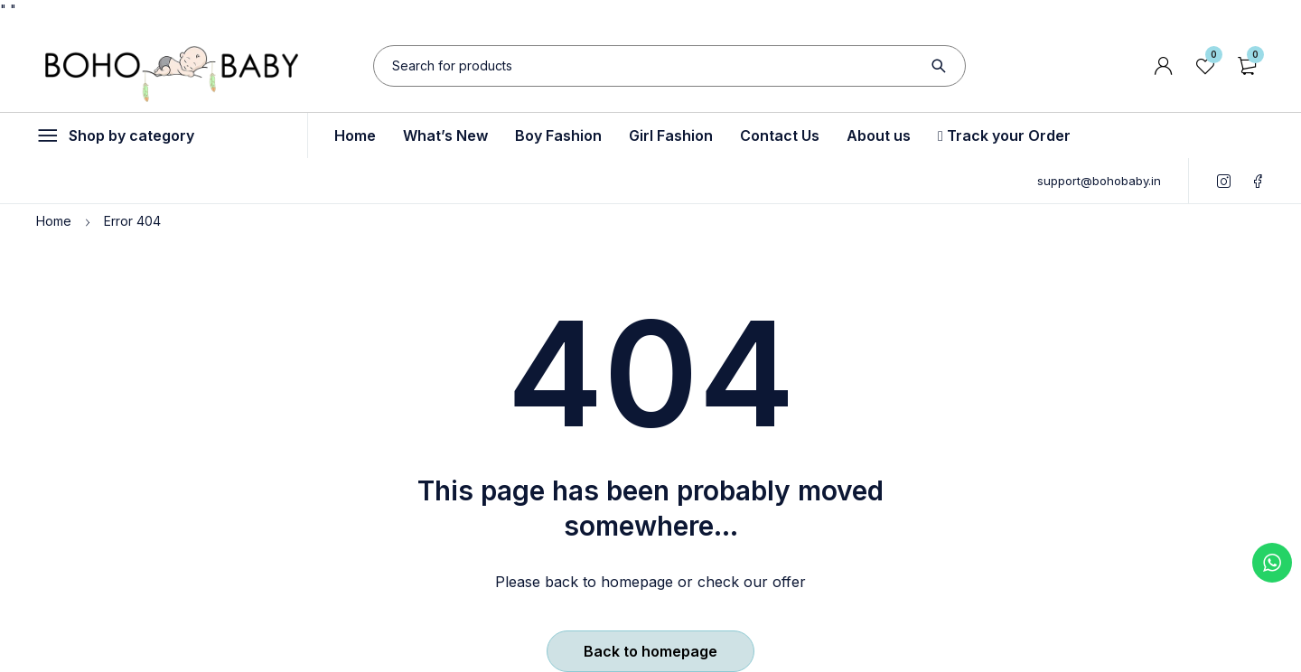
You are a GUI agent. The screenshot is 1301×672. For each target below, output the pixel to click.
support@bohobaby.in (1099, 180)
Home (53, 221)
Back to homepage (650, 651)
